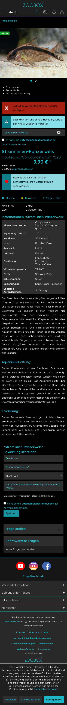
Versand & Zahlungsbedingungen (32, 638)
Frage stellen (53, 198)
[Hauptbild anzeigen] (31, 81)
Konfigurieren (54, 699)
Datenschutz (46, 643)
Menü (9, 11)
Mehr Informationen (46, 689)
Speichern (11, 513)
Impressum (44, 649)
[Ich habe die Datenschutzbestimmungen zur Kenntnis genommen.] (3, 140)
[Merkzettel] (53, 12)
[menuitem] (9, 12)
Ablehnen (10, 699)
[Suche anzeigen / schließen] (36, 12)
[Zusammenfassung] (33, 467)
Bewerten (28, 198)
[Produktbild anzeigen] (36, 81)
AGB (46, 632)
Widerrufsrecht (25, 649)
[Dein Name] (33, 458)
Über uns (34, 632)
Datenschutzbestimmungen (36, 139)
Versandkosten (12, 621)
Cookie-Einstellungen (23, 643)
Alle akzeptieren (30, 699)
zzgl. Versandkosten (22, 169)
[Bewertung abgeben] (33, 476)
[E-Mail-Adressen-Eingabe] (27, 132)
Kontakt (20, 632)
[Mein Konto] (45, 12)
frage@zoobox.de (33, 576)
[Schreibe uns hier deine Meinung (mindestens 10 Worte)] (33, 486)
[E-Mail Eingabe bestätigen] (58, 132)
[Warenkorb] (62, 12)
